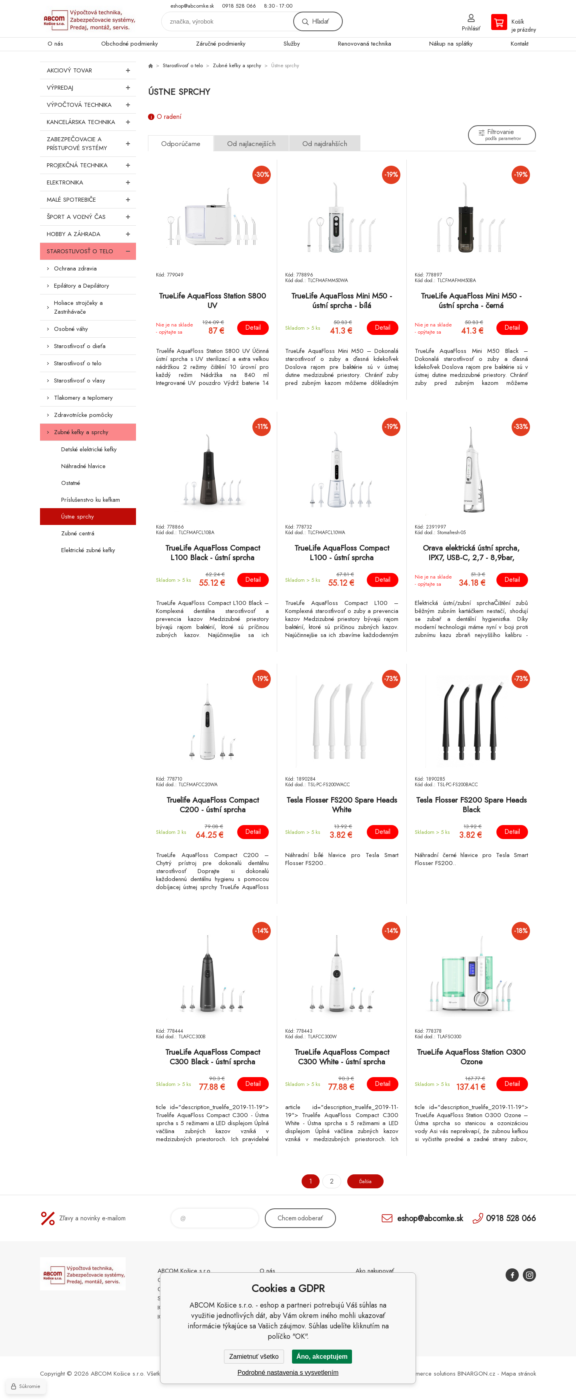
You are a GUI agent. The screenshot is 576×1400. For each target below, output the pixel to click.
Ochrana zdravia (75, 268)
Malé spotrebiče (91, 199)
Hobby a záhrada (91, 234)
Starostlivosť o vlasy (79, 380)
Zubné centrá (77, 533)
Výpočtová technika (91, 104)
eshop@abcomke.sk (192, 6)
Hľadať (320, 21)
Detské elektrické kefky (89, 449)
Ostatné (70, 483)
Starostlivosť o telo (91, 251)
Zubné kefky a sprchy (81, 432)
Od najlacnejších (251, 143)
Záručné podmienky (221, 43)
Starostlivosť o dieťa (80, 346)
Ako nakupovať (375, 1270)
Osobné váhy (71, 328)
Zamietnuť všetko (253, 1356)
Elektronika (91, 182)
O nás (55, 43)
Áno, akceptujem (322, 1356)
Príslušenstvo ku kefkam (90, 499)
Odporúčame (180, 143)
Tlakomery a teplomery (83, 397)
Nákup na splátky (451, 43)
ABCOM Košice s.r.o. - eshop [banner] (88, 18)
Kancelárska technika (91, 122)
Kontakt (519, 43)
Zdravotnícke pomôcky (83, 415)
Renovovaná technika (364, 43)
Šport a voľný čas (91, 216)
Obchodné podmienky (129, 43)
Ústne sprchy (77, 516)
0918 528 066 (239, 6)
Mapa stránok (518, 1373)
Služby (292, 43)
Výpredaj (91, 87)
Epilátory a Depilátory (81, 285)
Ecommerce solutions (428, 1373)
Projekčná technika (91, 165)
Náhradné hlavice (83, 466)
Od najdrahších (324, 143)
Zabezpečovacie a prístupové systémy (91, 143)
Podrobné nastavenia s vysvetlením (288, 1372)
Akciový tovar (91, 70)
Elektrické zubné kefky (88, 550)
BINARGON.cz (476, 1373)
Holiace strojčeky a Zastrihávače (78, 307)
